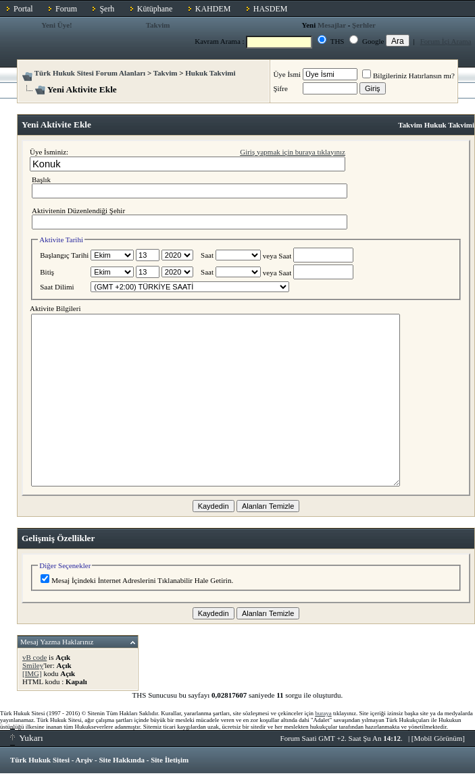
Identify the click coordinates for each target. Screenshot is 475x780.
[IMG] (32, 673)
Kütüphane (155, 8)
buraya (323, 713)
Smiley (32, 665)
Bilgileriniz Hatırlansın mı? (408, 76)
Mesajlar (332, 25)
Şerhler (364, 25)
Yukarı (26, 738)
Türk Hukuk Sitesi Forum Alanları (89, 73)
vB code (34, 657)
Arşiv (84, 760)
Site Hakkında (122, 760)
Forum (66, 8)
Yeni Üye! (56, 25)
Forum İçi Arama (446, 41)
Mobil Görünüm (438, 738)
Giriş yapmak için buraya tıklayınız (292, 152)
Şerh (106, 8)
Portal (23, 8)
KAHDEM (213, 8)
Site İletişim (170, 760)
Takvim (158, 25)
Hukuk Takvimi (210, 73)
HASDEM (270, 8)
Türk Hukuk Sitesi (40, 760)
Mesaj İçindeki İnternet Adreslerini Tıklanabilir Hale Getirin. (137, 580)
